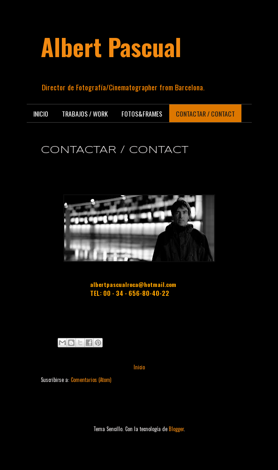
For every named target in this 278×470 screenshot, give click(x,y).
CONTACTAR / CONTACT (205, 113)
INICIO (40, 113)
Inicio (139, 367)
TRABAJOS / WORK (85, 113)
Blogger (176, 429)
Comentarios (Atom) (91, 379)
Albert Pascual (111, 46)
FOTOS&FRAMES (141, 113)
